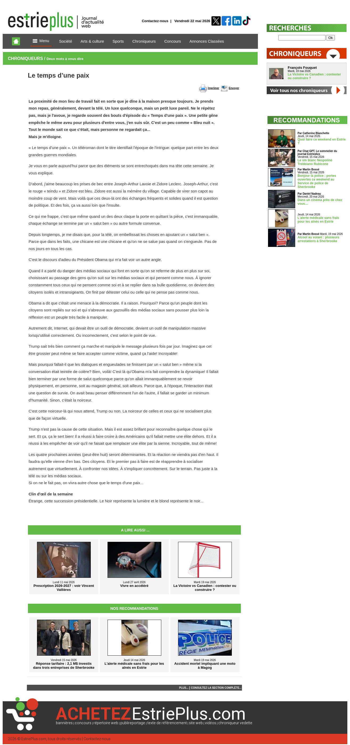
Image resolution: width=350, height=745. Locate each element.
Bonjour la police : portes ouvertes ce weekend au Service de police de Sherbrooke (317, 181)
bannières (64, 723)
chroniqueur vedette (235, 723)
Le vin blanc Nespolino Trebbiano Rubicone (315, 162)
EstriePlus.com (33, 739)
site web (196, 723)
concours (83, 723)
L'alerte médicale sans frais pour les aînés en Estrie (318, 219)
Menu (41, 41)
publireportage (132, 723)
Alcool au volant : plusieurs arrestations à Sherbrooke (318, 239)
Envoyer (234, 88)
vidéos (210, 723)
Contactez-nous (155, 21)
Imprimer (213, 88)
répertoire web (105, 723)
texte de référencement (167, 723)
